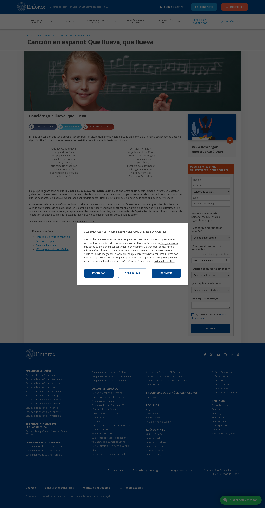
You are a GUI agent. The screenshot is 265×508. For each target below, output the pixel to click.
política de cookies (164, 261)
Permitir (166, 273)
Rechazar (99, 273)
